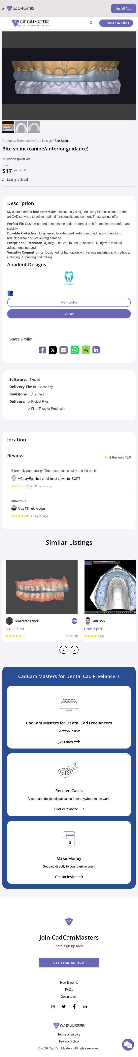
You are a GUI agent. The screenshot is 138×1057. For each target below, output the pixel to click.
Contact (68, 314)
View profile (69, 302)
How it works (69, 982)
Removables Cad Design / (35, 141)
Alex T (22, 508)
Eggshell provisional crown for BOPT (54, 478)
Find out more (69, 809)
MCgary (23, 478)
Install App (123, 8)
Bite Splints (63, 141)
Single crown (36, 508)
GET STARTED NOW (69, 962)
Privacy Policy (69, 1041)
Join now (69, 741)
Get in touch (68, 996)
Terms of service (69, 1034)
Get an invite (69, 876)
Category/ (9, 141)
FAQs (69, 989)
